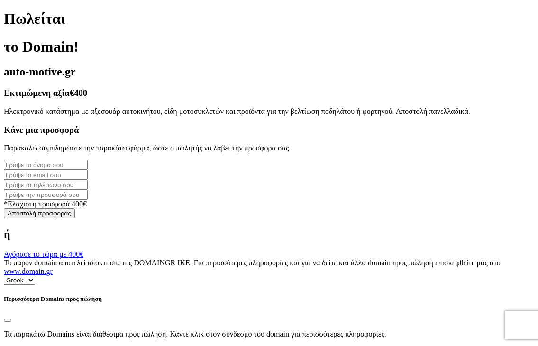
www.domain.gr (28, 271)
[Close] (7, 320)
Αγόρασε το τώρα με (43, 254)
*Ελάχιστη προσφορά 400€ (45, 204)
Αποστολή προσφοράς (39, 213)
